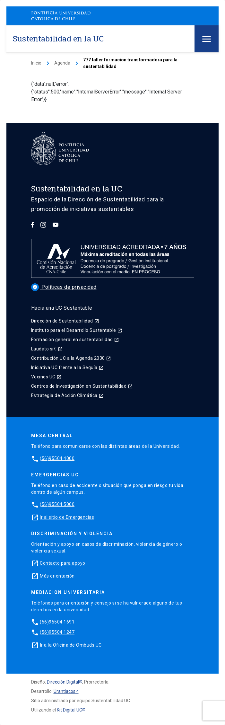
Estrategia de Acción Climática (67, 395)
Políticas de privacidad (64, 287)
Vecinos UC (46, 376)
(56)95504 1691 (57, 621)
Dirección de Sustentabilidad (65, 320)
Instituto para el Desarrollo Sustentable (77, 330)
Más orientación (57, 576)
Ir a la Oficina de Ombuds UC (71, 645)
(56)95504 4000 (57, 458)
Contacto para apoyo (62, 563)
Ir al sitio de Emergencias (67, 517)
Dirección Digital (63, 682)
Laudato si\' (47, 348)
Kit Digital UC (69, 709)
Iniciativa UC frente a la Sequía (67, 367)
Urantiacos (64, 691)
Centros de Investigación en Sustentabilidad (82, 386)
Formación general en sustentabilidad (75, 339)
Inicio (36, 63)
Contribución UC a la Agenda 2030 (71, 358)
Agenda (62, 63)
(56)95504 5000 (57, 504)
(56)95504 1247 (57, 632)
